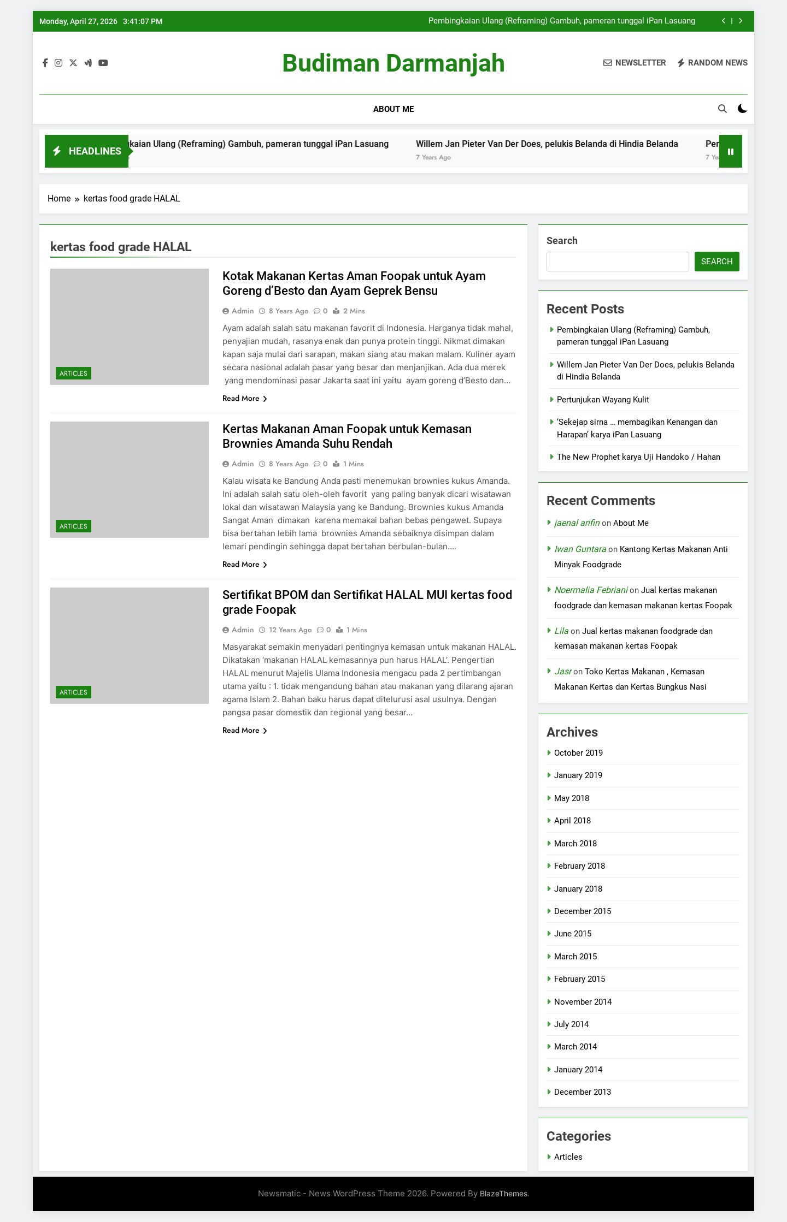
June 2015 (572, 934)
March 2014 (575, 1047)
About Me (393, 109)
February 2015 (579, 979)
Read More (244, 398)
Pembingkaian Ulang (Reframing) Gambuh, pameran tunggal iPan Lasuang (561, 21)
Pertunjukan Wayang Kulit (603, 400)
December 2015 (582, 911)
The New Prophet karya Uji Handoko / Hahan (638, 457)
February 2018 (579, 866)
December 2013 (582, 1092)
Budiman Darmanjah (393, 63)
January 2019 (578, 775)
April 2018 (572, 821)
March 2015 (575, 957)
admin (243, 310)
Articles (73, 373)
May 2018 (571, 798)
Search (562, 240)
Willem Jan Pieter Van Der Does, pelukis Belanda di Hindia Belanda (568, 144)
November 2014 (583, 1002)
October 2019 (578, 753)
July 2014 (571, 1024)
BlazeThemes (503, 1193)
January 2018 (578, 889)
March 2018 (575, 844)
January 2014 (578, 1070)
